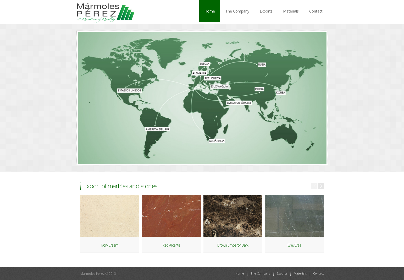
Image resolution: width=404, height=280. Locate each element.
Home (209, 11)
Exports (266, 11)
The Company (237, 11)
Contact (316, 11)
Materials (291, 11)
